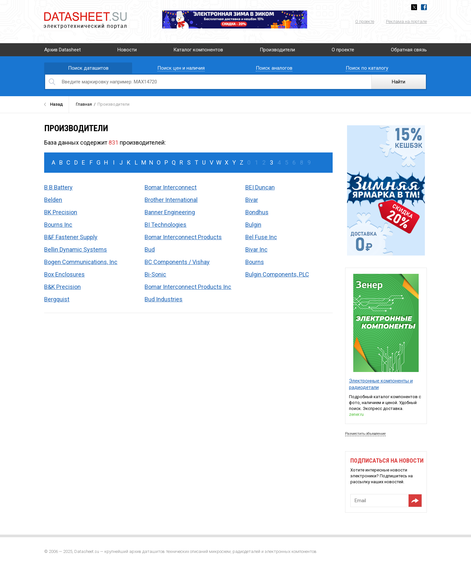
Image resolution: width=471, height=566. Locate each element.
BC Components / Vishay (177, 261)
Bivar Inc (256, 249)
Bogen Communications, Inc (80, 261)
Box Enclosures (64, 274)
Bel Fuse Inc (261, 237)
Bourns (254, 261)
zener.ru (356, 414)
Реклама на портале (406, 21)
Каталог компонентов (198, 50)
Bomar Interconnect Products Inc (188, 286)
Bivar (251, 199)
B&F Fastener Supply (70, 237)
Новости (127, 50)
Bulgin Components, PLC (277, 274)
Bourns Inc (58, 224)
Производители (277, 50)
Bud (150, 249)
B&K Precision (62, 286)
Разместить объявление (365, 434)
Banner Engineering (170, 212)
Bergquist (56, 299)
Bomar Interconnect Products (183, 237)
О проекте (364, 21)
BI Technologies (165, 224)
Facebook (424, 7)
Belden (53, 199)
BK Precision (60, 212)
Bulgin (253, 224)
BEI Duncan (260, 187)
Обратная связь (409, 50)
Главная (84, 104)
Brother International (171, 199)
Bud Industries (164, 299)
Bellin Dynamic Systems (75, 249)
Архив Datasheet (62, 50)
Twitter (414, 7)
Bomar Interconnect (171, 187)
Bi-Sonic (155, 274)
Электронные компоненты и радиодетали (381, 384)
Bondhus (257, 212)
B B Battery (58, 187)
